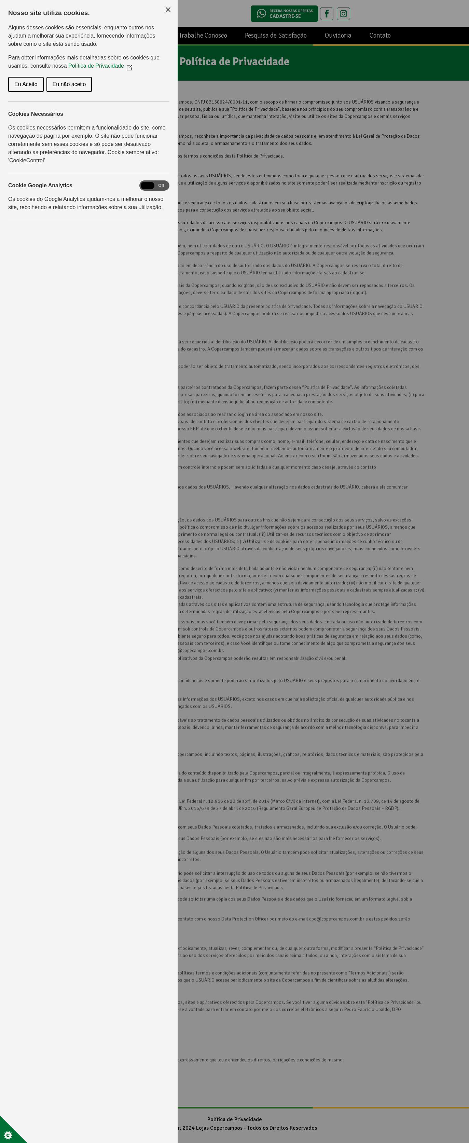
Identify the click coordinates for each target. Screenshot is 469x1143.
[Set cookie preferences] (13, 1129)
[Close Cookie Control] (168, 9)
